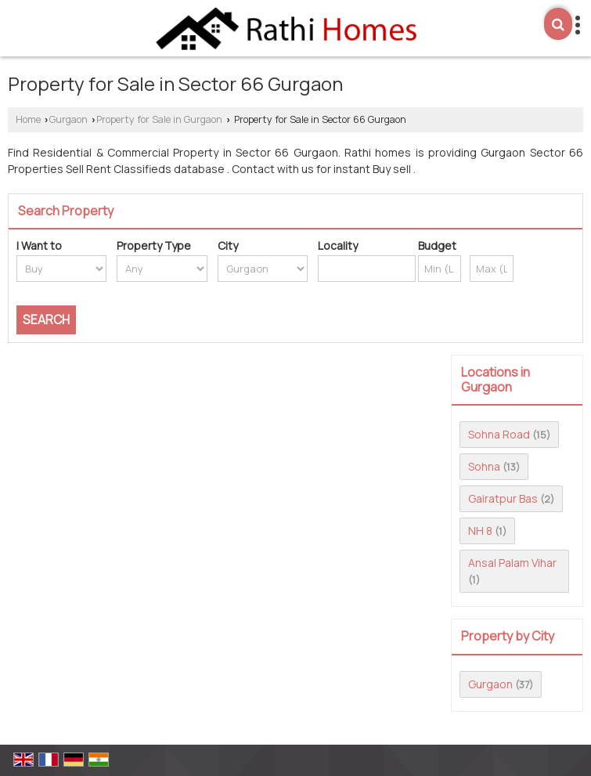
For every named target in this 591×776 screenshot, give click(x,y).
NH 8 (480, 530)
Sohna (484, 466)
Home (28, 119)
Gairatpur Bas (503, 498)
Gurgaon (68, 119)
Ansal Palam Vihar (512, 562)
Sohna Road (499, 434)
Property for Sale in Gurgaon (159, 119)
